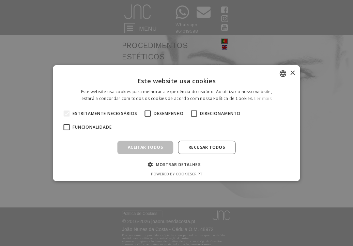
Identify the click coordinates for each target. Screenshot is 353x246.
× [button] (292, 73)
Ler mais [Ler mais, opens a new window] (262, 98)
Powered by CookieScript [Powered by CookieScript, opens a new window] (176, 173)
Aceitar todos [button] (145, 147)
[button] (176, 164)
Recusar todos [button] (206, 147)
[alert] (176, 123)
